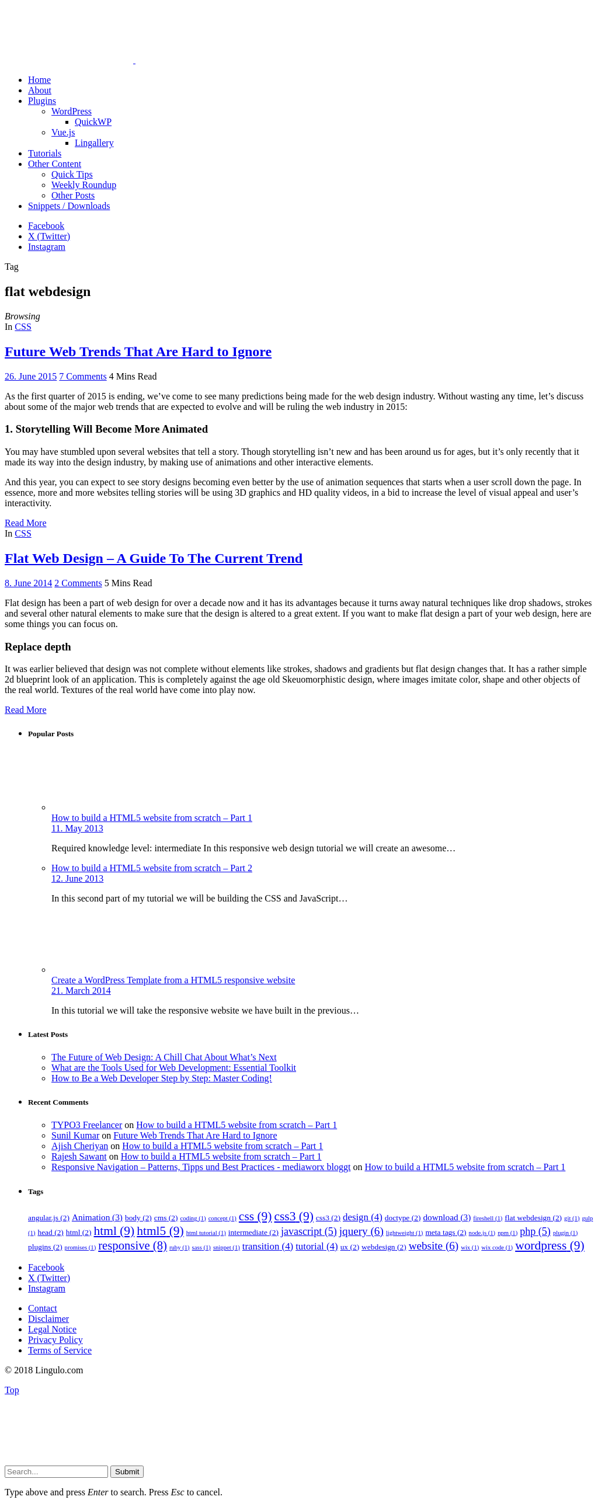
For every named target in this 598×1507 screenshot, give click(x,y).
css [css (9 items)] (255, 1216)
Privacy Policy (55, 1340)
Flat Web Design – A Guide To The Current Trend (154, 558)
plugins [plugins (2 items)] (45, 1247)
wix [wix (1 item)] (470, 1247)
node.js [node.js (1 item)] (482, 1233)
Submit (127, 1471)
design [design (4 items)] (363, 1217)
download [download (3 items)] (447, 1217)
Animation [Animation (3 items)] (97, 1217)
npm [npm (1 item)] (507, 1233)
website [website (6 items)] (434, 1246)
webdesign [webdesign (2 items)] (383, 1247)
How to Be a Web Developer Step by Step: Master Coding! (161, 1078)
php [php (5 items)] (535, 1231)
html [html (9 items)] (114, 1231)
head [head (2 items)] (50, 1232)
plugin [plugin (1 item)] (565, 1233)
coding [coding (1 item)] (193, 1218)
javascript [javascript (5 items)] (309, 1231)
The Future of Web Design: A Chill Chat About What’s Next (164, 1057)
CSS (23, 327)
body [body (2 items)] (138, 1217)
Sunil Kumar (75, 1135)
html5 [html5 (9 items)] (160, 1231)
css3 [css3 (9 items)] (293, 1216)
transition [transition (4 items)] (267, 1246)
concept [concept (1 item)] (222, 1218)
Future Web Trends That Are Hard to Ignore (138, 351)
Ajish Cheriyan (79, 1146)
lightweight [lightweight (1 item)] (404, 1233)
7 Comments (82, 376)
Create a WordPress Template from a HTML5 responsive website (173, 980)
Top (12, 1390)
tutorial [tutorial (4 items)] (316, 1246)
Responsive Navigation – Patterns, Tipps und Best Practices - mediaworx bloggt (200, 1167)
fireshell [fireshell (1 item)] (487, 1218)
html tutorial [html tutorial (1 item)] (206, 1233)
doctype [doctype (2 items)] (403, 1217)
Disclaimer (48, 1319)
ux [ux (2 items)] (349, 1247)
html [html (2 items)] (79, 1232)
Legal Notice (52, 1329)
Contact (42, 1308)
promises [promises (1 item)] (80, 1247)
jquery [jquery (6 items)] (361, 1231)
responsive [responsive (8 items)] (132, 1245)
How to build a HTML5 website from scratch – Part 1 (151, 818)
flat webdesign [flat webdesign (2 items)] (533, 1217)
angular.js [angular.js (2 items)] (48, 1217)
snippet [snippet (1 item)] (226, 1247)
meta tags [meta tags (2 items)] (445, 1232)
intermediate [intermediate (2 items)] (253, 1232)
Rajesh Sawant (79, 1156)
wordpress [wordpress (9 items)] (550, 1245)
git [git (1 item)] (571, 1218)
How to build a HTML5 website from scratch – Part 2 (151, 868)
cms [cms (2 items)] (166, 1217)
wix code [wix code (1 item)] (497, 1247)
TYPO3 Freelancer (86, 1125)
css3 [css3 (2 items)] (328, 1217)
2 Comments (78, 583)
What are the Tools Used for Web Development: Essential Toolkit (173, 1068)
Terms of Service (60, 1350)
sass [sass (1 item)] (201, 1247)
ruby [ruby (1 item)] (179, 1247)
